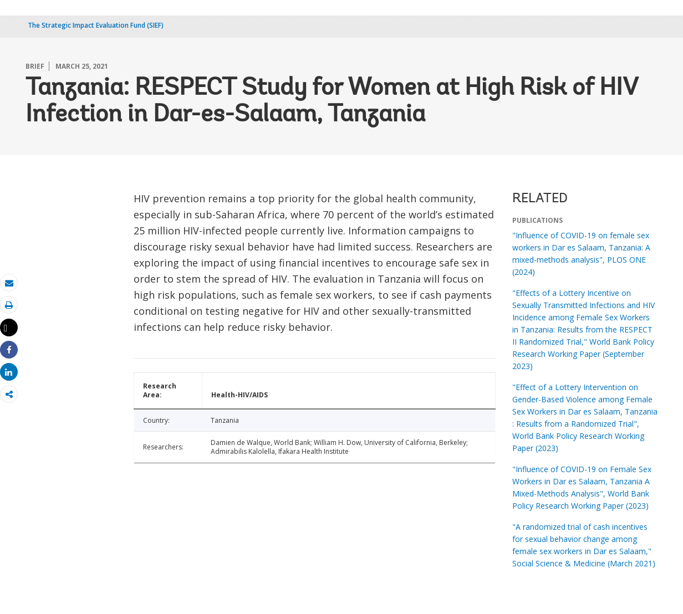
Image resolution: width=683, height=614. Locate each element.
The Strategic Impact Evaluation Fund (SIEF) (96, 25)
